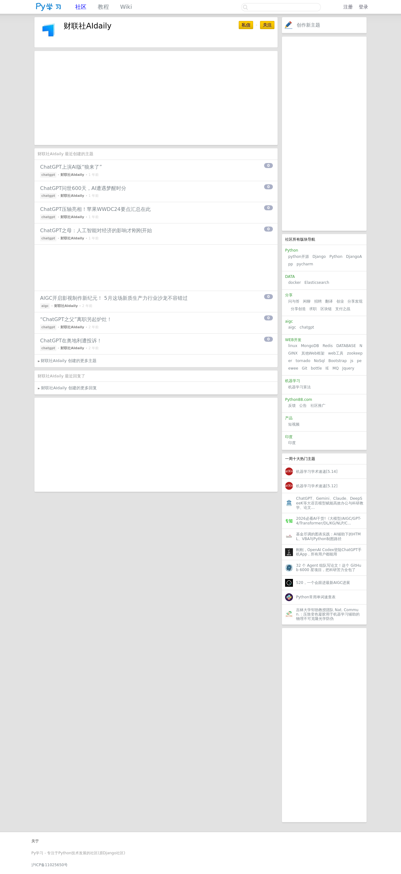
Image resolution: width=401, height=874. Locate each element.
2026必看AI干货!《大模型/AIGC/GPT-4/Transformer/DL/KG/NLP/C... (328, 520)
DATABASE (346, 346)
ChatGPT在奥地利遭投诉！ (71, 341)
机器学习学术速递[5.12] (316, 486)
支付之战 (342, 309)
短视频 (293, 424)
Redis (328, 346)
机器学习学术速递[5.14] (316, 471)
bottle (316, 368)
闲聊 (306, 301)
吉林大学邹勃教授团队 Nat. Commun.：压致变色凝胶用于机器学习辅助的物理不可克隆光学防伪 (328, 614)
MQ (335, 368)
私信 (246, 25)
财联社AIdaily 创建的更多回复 (69, 388)
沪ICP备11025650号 (49, 865)
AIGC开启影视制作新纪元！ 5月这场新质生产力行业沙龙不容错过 (114, 298)
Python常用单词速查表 (316, 597)
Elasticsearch (317, 282)
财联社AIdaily (72, 175)
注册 (348, 7)
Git (304, 368)
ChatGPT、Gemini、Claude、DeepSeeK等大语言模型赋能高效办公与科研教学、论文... (329, 503)
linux (292, 346)
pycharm (305, 264)
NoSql (319, 361)
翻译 (329, 301)
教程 (103, 6)
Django (319, 256)
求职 (313, 309)
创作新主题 (308, 25)
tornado (303, 361)
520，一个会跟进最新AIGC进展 (323, 582)
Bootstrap (337, 361)
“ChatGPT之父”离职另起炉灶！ (76, 319)
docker (294, 282)
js (351, 361)
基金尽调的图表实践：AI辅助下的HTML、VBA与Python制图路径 (328, 536)
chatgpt (306, 327)
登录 (363, 7)
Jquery (348, 368)
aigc (292, 327)
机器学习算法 (299, 387)
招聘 (318, 301)
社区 (80, 6)
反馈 (292, 405)
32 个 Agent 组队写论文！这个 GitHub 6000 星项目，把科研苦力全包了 (328, 567)
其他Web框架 (313, 353)
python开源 (298, 256)
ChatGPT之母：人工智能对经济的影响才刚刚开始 (96, 230)
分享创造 (298, 309)
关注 (267, 25)
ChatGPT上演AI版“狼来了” (71, 167)
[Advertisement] (324, 133)
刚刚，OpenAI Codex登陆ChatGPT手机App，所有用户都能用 (329, 552)
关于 (35, 841)
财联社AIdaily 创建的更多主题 (68, 360)
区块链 (326, 309)
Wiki (126, 6)
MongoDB (310, 346)
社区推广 (317, 405)
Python (335, 256)
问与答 (293, 301)
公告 (303, 405)
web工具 (335, 353)
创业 (340, 301)
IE (327, 368)
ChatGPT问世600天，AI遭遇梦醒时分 (83, 188)
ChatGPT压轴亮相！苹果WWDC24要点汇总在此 (95, 209)
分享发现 (354, 301)
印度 (292, 443)
